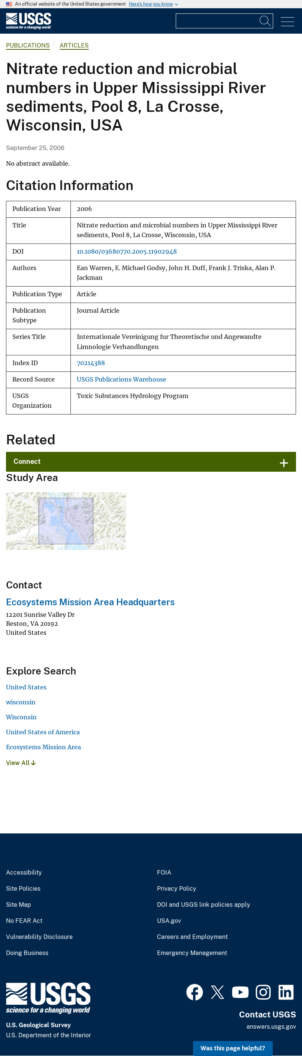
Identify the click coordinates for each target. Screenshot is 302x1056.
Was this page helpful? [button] (232, 1048)
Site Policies (23, 888)
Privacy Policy (176, 888)
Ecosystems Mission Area (43, 747)
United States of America (43, 732)
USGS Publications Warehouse (121, 379)
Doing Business (27, 953)
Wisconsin (21, 717)
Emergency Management (192, 953)
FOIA (164, 872)
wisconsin (21, 702)
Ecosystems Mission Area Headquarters (90, 602)
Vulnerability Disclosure (39, 937)
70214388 (91, 363)
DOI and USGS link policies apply (203, 905)
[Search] (265, 20)
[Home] (28, 27)
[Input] (224, 20)
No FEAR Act (24, 921)
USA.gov (169, 921)
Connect (27, 461)
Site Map (18, 905)
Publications (28, 45)
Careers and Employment (192, 937)
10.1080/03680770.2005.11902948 (127, 251)
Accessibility (24, 872)
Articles (74, 45)
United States (26, 687)
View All (21, 762)
